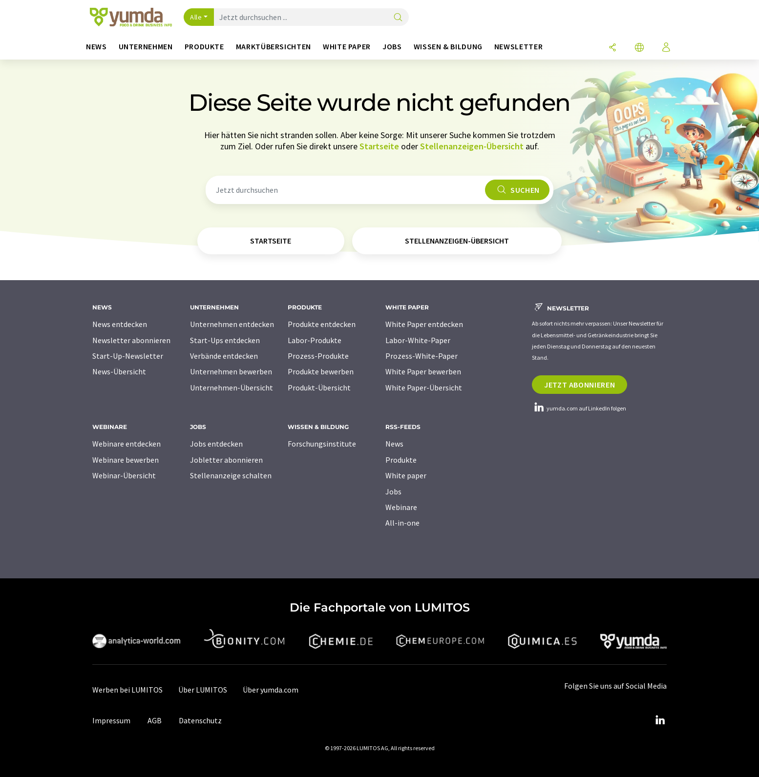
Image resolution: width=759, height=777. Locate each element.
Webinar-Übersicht (124, 475)
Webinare (401, 507)
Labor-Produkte (314, 340)
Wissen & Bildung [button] (448, 46)
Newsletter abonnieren (131, 340)
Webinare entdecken (126, 444)
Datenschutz (200, 720)
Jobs (393, 491)
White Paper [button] (347, 46)
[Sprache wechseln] (639, 48)
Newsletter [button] (518, 46)
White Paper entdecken (424, 324)
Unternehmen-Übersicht (231, 387)
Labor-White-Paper (417, 340)
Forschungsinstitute (322, 444)
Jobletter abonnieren (226, 460)
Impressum (111, 720)
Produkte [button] (204, 46)
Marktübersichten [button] (273, 46)
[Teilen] (612, 48)
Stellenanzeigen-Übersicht (472, 146)
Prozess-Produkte (318, 356)
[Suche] (398, 17)
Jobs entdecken (216, 444)
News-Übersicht (119, 371)
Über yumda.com (270, 690)
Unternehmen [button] (146, 46)
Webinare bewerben (125, 460)
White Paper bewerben (423, 371)
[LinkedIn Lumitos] (660, 720)
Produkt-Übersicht (319, 387)
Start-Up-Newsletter (127, 356)
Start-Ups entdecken (225, 340)
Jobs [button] (392, 46)
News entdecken (119, 324)
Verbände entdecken (224, 356)
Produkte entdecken (322, 324)
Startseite (379, 146)
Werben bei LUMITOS (127, 690)
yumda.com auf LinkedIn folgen (579, 408)
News (394, 444)
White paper (405, 475)
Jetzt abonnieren (579, 384)
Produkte (401, 460)
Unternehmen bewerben (231, 371)
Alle (196, 17)
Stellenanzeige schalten (231, 475)
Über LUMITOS (202, 690)
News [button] (96, 46)
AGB (155, 720)
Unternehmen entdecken (232, 324)
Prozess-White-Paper (421, 356)
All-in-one (402, 523)
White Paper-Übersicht (423, 387)
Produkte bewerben (321, 371)
